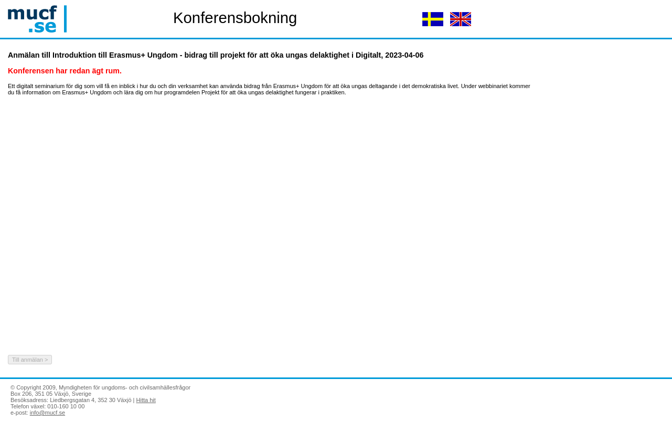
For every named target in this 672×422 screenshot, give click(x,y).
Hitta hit (146, 400)
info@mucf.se (47, 412)
